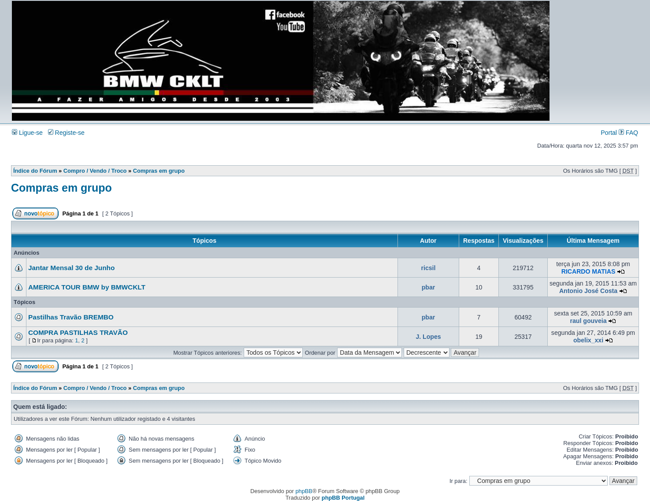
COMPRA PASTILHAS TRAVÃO (78, 332)
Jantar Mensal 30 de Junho (71, 267)
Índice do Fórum (35, 170)
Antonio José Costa (588, 290)
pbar (428, 287)
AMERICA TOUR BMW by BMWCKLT (86, 287)
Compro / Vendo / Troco (95, 170)
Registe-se (66, 132)
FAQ (628, 132)
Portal (609, 132)
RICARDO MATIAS (588, 271)
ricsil (428, 267)
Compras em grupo (159, 170)
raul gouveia (588, 320)
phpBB (303, 491)
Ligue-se (27, 132)
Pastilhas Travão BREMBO (71, 317)
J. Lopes (428, 336)
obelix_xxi (588, 340)
